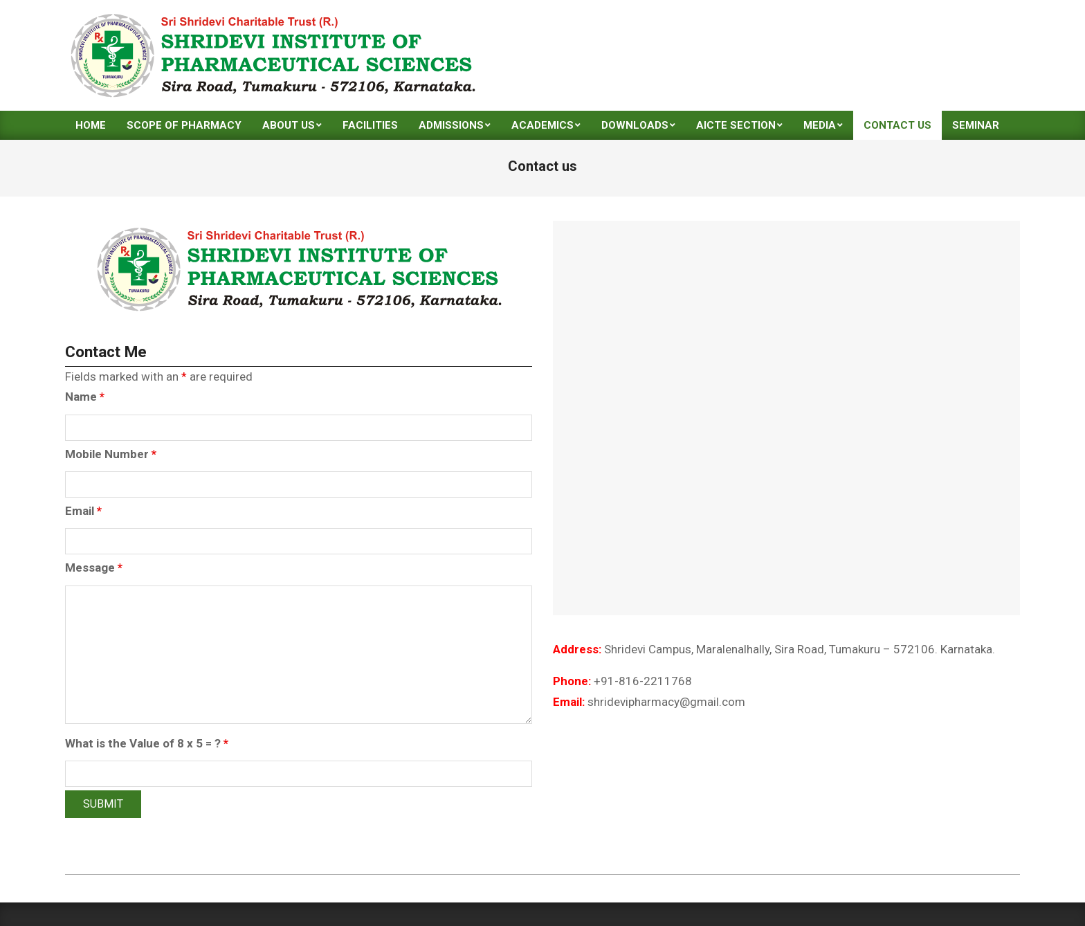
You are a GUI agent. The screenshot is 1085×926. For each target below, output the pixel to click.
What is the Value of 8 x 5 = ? (146, 743)
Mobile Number (110, 454)
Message (93, 567)
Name (84, 396)
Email (83, 511)
